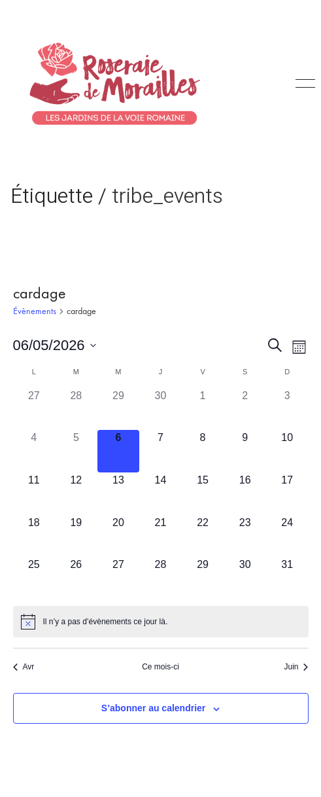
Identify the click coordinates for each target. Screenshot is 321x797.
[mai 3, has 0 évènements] (287, 409)
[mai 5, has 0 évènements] (76, 451)
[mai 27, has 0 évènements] (118, 578)
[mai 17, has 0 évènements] (287, 493)
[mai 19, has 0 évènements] (76, 536)
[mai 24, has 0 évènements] (287, 536)
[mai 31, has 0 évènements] (287, 578)
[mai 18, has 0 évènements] (34, 536)
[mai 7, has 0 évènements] (160, 451)
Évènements (34, 311)
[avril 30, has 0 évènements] (160, 409)
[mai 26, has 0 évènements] (76, 578)
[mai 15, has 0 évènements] (203, 493)
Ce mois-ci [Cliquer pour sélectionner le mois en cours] (160, 666)
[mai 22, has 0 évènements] (203, 536)
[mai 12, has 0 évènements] (76, 493)
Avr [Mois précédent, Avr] (24, 666)
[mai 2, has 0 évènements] (245, 409)
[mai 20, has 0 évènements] (118, 536)
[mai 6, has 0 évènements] (118, 451)
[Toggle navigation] (303, 84)
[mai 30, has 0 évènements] (245, 578)
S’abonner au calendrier (153, 708)
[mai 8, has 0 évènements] (203, 451)
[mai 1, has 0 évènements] (203, 409)
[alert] (161, 621)
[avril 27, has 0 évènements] (34, 409)
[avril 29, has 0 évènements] (118, 409)
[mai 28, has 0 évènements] (160, 578)
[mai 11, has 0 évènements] (34, 493)
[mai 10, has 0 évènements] (287, 451)
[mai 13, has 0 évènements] (118, 493)
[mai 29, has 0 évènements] (203, 578)
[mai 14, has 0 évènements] (160, 493)
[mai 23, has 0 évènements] (245, 536)
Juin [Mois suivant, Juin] (296, 666)
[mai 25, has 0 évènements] (34, 578)
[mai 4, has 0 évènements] (34, 451)
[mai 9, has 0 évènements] (245, 451)
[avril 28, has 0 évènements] (76, 409)
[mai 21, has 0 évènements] (160, 536)
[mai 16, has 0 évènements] (245, 493)
